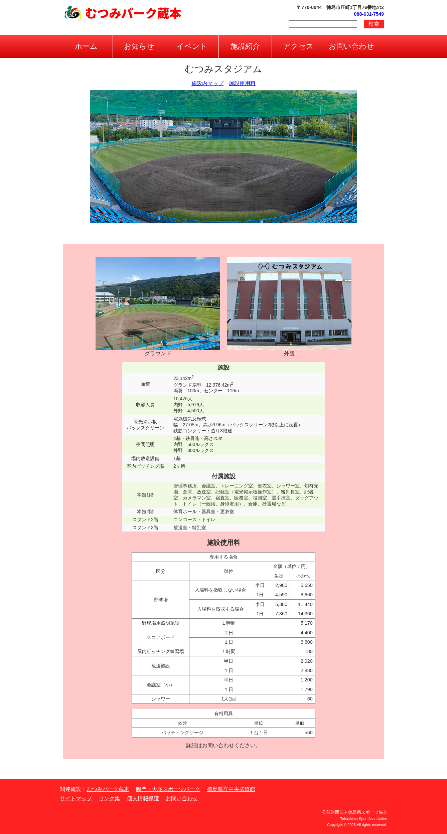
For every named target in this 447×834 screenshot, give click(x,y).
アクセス (298, 46)
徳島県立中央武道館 (231, 789)
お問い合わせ (351, 46)
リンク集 (109, 798)
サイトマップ (76, 798)
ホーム (86, 46)
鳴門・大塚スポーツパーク (168, 789)
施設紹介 (245, 46)
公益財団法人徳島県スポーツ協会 (354, 812)
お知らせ (139, 46)
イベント (192, 46)
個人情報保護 (143, 798)
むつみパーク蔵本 (108, 789)
